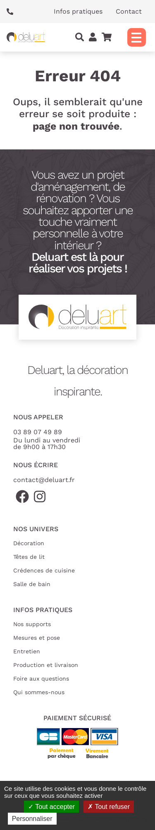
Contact (129, 11)
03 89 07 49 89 (37, 432)
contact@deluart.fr (44, 480)
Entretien (26, 651)
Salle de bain (31, 584)
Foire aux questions (41, 678)
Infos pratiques (78, 11)
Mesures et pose (36, 637)
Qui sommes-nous (38, 692)
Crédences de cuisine (44, 570)
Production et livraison (45, 665)
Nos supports (32, 624)
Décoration (28, 543)
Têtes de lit (29, 556)
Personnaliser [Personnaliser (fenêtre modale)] (32, 818)
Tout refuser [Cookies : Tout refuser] (109, 806)
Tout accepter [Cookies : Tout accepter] (51, 806)
